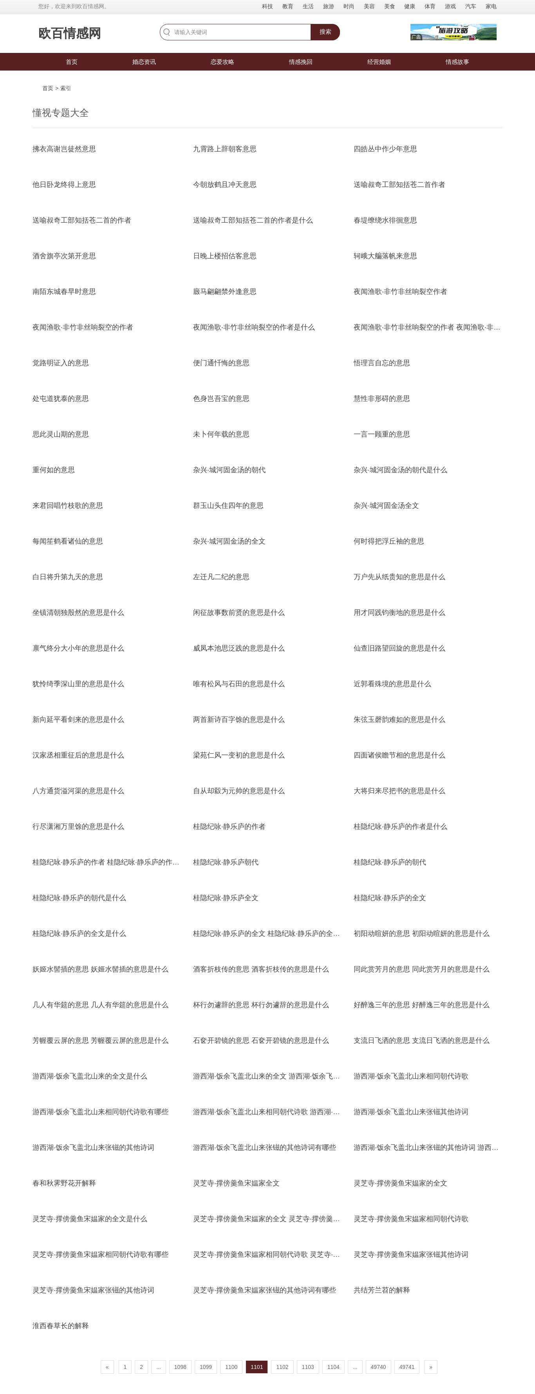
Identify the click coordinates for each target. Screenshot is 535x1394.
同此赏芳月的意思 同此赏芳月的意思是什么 (422, 969)
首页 (72, 61)
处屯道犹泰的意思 (61, 398)
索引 (65, 88)
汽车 (470, 6)
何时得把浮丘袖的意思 (389, 541)
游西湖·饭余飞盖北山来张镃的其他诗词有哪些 (264, 1147)
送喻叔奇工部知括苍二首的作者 (82, 220)
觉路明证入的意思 (61, 363)
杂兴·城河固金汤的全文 (229, 541)
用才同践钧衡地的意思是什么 (399, 612)
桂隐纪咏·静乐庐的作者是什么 (400, 826)
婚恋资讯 (144, 61)
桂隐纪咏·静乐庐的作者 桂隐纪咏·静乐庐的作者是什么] (117, 862)
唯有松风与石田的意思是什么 (239, 684)
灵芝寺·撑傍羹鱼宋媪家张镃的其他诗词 (93, 1290)
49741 (407, 1367)
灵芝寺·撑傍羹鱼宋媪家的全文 (400, 1183)
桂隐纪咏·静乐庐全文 (225, 898)
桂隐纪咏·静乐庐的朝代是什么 (79, 898)
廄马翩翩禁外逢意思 (225, 291)
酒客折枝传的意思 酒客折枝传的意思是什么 (261, 969)
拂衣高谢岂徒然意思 (64, 149)
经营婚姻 (379, 61)
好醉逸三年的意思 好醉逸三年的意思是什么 (422, 1005)
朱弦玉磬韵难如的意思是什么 (399, 719)
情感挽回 (301, 61)
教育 (287, 6)
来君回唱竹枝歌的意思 (68, 505)
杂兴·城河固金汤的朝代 (229, 470)
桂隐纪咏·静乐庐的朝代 (390, 862)
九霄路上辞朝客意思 (225, 149)
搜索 (325, 31)
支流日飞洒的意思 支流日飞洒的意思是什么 (422, 1040)
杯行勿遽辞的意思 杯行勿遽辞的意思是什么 (261, 1005)
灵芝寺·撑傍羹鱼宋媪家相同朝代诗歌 (411, 1219)
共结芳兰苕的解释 (382, 1290)
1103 (308, 1367)
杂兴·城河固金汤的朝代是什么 (400, 470)
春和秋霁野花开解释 (64, 1183)
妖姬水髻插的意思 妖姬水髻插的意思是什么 (100, 969)
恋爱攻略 (222, 61)
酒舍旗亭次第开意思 (64, 256)
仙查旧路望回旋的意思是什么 (399, 648)
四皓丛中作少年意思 (385, 149)
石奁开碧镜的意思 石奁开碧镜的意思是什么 (261, 1040)
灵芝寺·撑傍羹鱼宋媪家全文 (236, 1183)
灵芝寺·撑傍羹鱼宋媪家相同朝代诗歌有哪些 (100, 1254)
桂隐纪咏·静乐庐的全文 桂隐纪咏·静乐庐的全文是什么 (277, 933)
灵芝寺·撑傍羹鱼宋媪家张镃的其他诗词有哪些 (264, 1290)
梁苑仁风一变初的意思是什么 (239, 755)
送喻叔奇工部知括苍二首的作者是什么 (253, 220)
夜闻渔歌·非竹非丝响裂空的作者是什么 (254, 327)
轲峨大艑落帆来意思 (385, 256)
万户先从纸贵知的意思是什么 (399, 577)
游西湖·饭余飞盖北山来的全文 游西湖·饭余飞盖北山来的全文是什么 (298, 1076)
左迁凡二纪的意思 (221, 577)
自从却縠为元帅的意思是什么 (239, 791)
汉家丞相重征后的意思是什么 (78, 755)
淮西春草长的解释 (61, 1326)
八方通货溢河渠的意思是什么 (78, 791)
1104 (333, 1367)
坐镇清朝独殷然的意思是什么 (78, 612)
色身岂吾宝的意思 (221, 398)
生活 (308, 6)
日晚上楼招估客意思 (225, 256)
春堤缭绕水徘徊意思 (385, 220)
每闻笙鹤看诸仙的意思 (68, 541)
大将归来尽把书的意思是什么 (399, 791)
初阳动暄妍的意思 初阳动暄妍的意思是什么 (422, 933)
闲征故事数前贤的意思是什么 (239, 612)
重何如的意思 (54, 470)
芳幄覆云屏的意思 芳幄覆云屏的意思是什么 (100, 1040)
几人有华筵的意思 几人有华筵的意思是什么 (100, 1005)
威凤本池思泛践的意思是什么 (239, 648)
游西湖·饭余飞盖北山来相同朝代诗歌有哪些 (100, 1112)
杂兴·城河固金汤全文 (386, 505)
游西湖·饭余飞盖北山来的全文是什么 (90, 1076)
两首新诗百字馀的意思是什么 (239, 719)
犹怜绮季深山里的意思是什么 (78, 684)
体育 (430, 6)
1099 (206, 1367)
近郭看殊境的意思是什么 (392, 684)
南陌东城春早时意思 (64, 291)
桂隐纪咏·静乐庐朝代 (225, 862)
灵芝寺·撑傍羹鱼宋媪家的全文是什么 (90, 1219)
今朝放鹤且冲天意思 (225, 185)
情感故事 (457, 61)
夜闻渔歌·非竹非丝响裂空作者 (400, 291)
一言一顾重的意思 (382, 434)
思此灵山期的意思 (61, 434)
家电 (491, 6)
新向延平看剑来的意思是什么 (78, 719)
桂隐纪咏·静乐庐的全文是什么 (79, 933)
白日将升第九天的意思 (68, 577)
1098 (180, 1367)
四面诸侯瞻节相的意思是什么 (399, 755)
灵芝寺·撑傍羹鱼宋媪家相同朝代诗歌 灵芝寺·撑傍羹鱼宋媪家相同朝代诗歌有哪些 (319, 1254)
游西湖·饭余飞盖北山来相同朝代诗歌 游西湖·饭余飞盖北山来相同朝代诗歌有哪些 (319, 1112)
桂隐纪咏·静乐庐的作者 (229, 826)
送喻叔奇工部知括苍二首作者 (399, 185)
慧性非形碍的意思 (382, 398)
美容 (369, 6)
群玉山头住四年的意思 (228, 505)
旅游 (328, 6)
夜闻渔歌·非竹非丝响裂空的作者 (83, 327)
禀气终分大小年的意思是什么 (78, 648)
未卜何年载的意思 (221, 434)
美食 (389, 6)
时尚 (348, 6)
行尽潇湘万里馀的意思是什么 (78, 826)
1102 (282, 1367)
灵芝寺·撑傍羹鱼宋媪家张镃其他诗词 (411, 1254)
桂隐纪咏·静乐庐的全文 (390, 898)
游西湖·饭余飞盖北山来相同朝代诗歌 (411, 1076)
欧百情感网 (69, 33)
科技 (267, 6)
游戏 (450, 6)
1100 (231, 1367)
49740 (378, 1367)
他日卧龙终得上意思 (64, 185)
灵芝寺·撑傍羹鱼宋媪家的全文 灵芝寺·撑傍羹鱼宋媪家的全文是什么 (298, 1219)
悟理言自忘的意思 (382, 363)
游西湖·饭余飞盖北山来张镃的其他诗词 (93, 1147)
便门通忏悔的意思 (221, 363)
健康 (409, 6)
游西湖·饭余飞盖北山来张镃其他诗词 (411, 1112)
